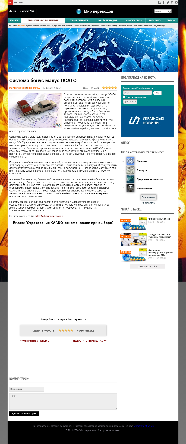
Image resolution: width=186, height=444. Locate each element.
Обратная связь (133, 20)
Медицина (69, 26)
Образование (95, 26)
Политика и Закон (106, 26)
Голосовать (148, 197)
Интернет (36, 26)
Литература (61, 26)
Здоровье (29, 26)
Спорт (135, 26)
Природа (114, 26)
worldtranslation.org (144, 425)
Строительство (148, 26)
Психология (122, 26)
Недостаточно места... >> (89, 340)
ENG (21, 2)
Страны (140, 26)
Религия (129, 26)
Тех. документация (159, 26)
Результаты (148, 202)
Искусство (43, 26)
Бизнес (15, 26)
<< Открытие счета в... (34, 340)
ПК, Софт (54, 26)
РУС (10, 2)
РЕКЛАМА (171, 20)
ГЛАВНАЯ (14, 20)
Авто (9, 26)
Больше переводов (79, 20)
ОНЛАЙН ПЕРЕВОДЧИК (107, 20)
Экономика (21, 26)
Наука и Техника (85, 26)
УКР (15, 2)
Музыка (76, 26)
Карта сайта (155, 20)
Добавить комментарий (24, 413)
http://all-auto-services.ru (50, 216)
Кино (48, 26)
